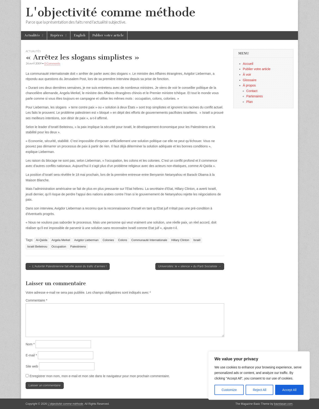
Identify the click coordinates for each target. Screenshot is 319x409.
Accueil (248, 64)
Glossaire (249, 80)
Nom (30, 344)
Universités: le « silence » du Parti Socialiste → (189, 266)
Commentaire (36, 300)
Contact (251, 91)
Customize (229, 390)
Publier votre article (108, 35)
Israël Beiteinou (37, 246)
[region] (259, 375)
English (79, 35)
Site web (32, 366)
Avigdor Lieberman (86, 240)
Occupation (58, 246)
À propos (249, 85)
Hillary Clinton (180, 240)
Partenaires (254, 96)
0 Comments (52, 63)
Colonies (108, 240)
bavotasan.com (283, 404)
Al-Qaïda (41, 240)
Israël (197, 240)
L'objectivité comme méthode (111, 12)
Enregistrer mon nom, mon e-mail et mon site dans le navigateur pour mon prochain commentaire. (100, 376)
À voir (247, 74)
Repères (57, 35)
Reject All (259, 390)
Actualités (32, 35)
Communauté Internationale (149, 240)
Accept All (289, 390)
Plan (249, 102)
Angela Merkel (60, 240)
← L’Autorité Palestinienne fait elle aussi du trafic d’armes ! (68, 266)
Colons (122, 240)
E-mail (31, 355)
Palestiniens (78, 246)
